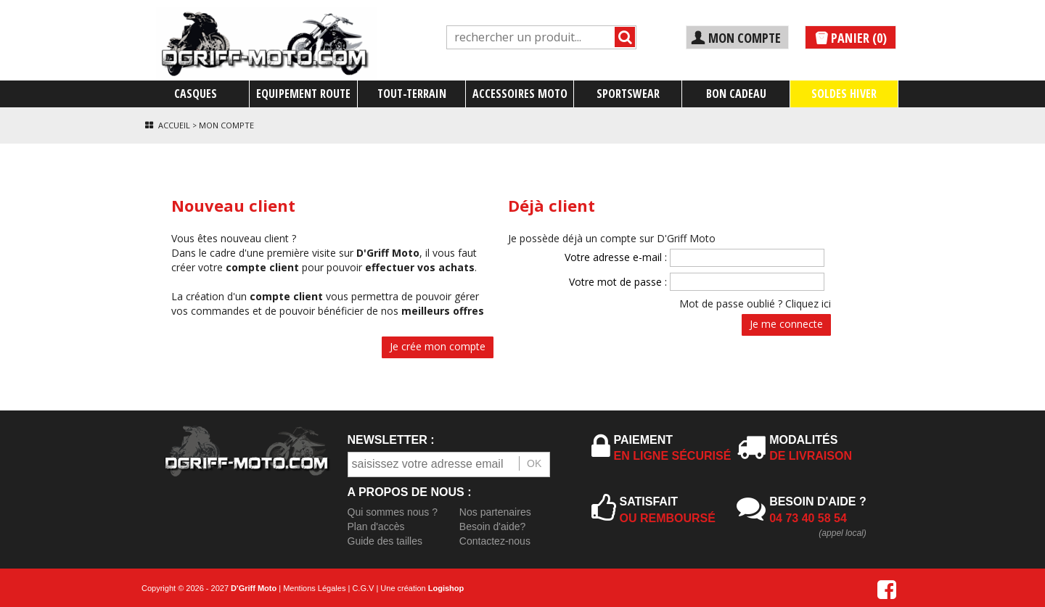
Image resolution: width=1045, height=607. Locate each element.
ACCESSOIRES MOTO (519, 94)
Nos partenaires (495, 512)
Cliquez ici (808, 303)
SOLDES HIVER (844, 94)
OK (534, 463)
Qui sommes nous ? (393, 512)
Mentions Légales (314, 588)
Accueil (174, 125)
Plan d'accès (376, 526)
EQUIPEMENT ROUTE (303, 94)
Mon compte (226, 125)
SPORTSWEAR (628, 94)
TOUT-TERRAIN (411, 94)
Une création (422, 588)
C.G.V (363, 588)
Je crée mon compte (437, 346)
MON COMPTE (735, 37)
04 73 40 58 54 (808, 518)
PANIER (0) (850, 38)
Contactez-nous (494, 541)
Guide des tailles (385, 541)
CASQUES (195, 94)
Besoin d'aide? (492, 526)
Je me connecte (786, 324)
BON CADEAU (736, 94)
